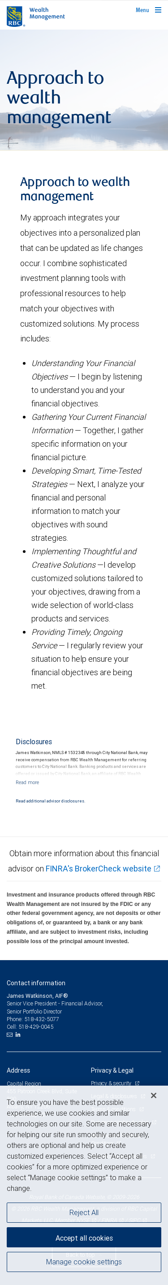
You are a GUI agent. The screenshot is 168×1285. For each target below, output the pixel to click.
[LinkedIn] (19, 1035)
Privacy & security (112, 1083)
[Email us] (10, 1035)
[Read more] (27, 782)
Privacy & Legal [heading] (112, 1070)
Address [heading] (18, 1070)
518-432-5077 (41, 1019)
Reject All (84, 1212)
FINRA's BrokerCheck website (98, 868)
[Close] (154, 1095)
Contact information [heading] (36, 983)
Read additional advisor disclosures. (50, 801)
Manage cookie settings (84, 1261)
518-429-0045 (35, 1027)
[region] (84, 1185)
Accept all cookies (84, 1237)
